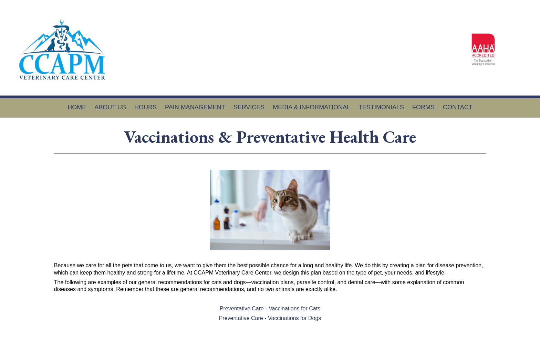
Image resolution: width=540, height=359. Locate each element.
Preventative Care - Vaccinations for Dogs (270, 318)
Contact (458, 107)
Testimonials (381, 107)
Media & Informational (311, 107)
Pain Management (195, 107)
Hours (145, 107)
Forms (423, 107)
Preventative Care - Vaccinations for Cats (270, 308)
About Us (110, 107)
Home (77, 107)
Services (249, 107)
